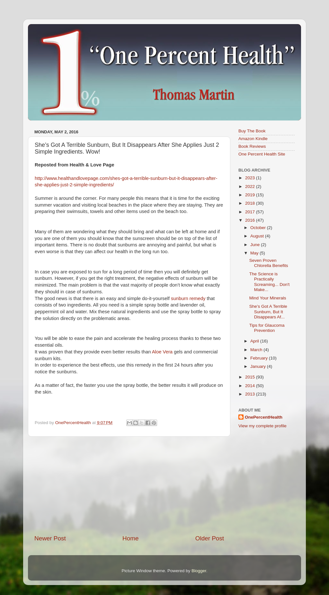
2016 (250, 220)
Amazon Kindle (253, 138)
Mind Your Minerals (267, 298)
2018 (250, 203)
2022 (250, 186)
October (258, 227)
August (257, 236)
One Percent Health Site (261, 154)
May (255, 253)
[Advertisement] (129, 485)
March (256, 349)
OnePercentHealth (263, 417)
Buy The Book (252, 131)
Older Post (209, 538)
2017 (250, 211)
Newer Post (50, 538)
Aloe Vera (162, 351)
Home (130, 538)
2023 (250, 177)
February (259, 358)
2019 (250, 194)
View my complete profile (262, 425)
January (258, 366)
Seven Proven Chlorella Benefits (268, 263)
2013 (250, 394)
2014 (250, 385)
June (255, 244)
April (255, 341)
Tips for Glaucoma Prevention (267, 328)
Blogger (198, 570)
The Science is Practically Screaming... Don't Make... (269, 281)
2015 (250, 377)
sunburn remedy (188, 298)
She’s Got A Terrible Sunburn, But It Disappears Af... (268, 311)
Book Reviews (252, 146)
